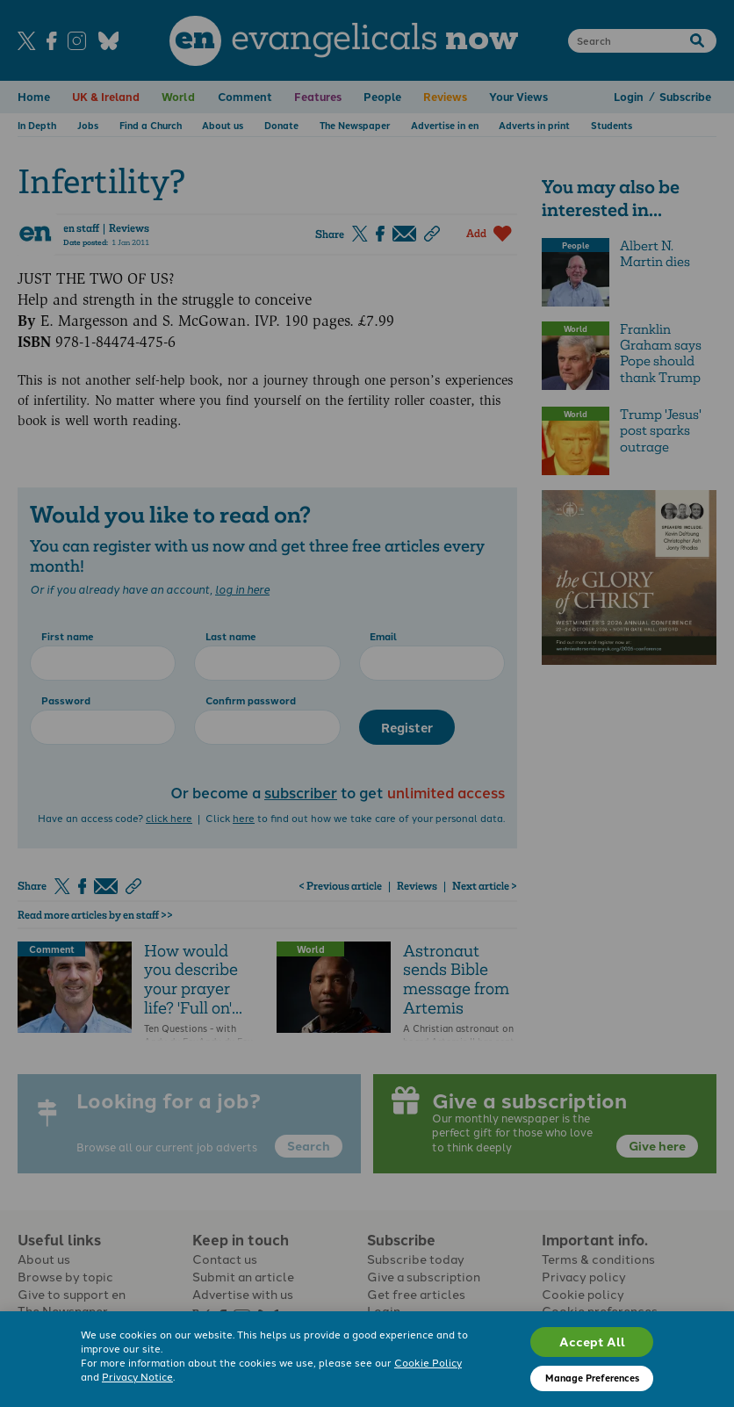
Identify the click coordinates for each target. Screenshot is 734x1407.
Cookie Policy (428, 1363)
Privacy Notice (137, 1377)
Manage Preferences (592, 1377)
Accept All (592, 1341)
